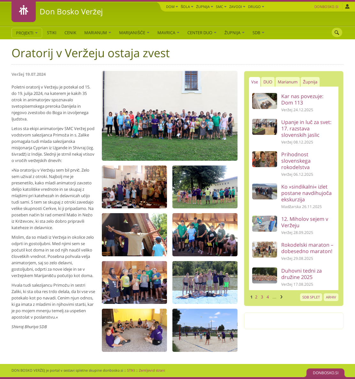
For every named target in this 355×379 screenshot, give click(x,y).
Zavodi (237, 6)
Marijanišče (134, 32)
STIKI (52, 32)
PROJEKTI (27, 33)
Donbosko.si (326, 6)
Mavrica (168, 32)
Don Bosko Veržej (71, 11)
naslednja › (280, 297)
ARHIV (331, 297)
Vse (254, 82)
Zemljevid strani (152, 370)
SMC (221, 6)
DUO (267, 82)
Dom (172, 6)
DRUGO (256, 6)
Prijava (347, 6)
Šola (187, 6)
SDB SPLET (311, 297)
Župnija (204, 6)
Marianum (97, 32)
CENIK (70, 32)
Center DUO (201, 32)
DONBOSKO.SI (325, 372)
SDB (258, 32)
